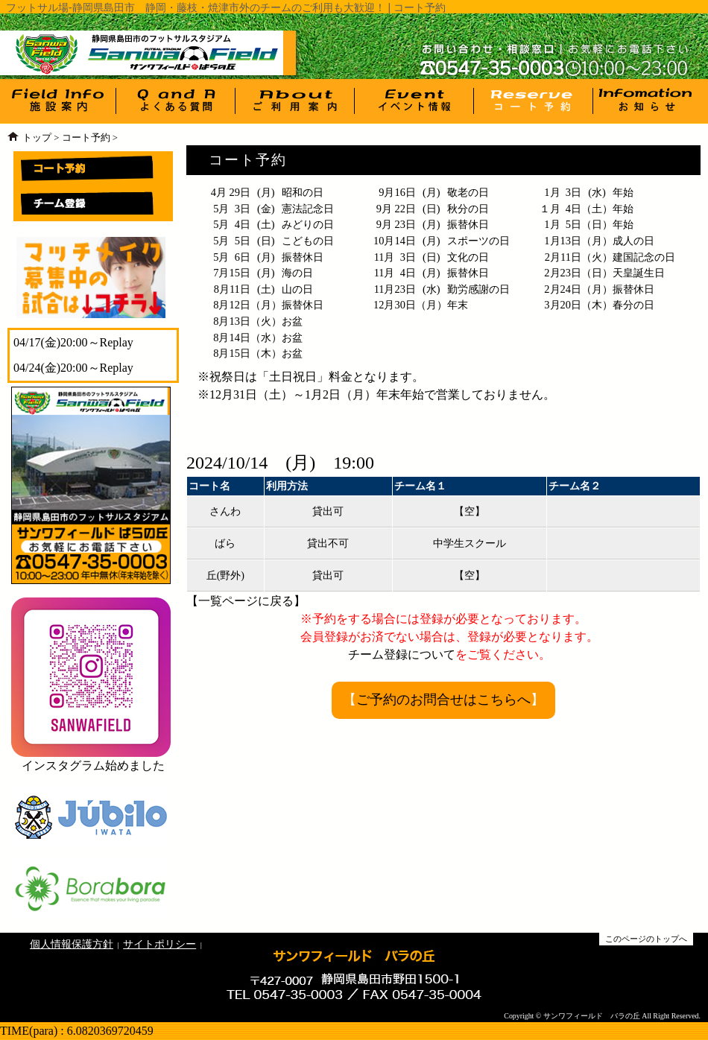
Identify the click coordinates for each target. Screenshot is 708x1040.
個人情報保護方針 (71, 944)
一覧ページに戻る (246, 600)
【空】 (469, 511)
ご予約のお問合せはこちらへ (443, 699)
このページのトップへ (646, 938)
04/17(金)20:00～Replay (73, 342)
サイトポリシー (159, 944)
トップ (36, 138)
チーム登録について (401, 654)
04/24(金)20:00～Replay (73, 367)
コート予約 (86, 138)
